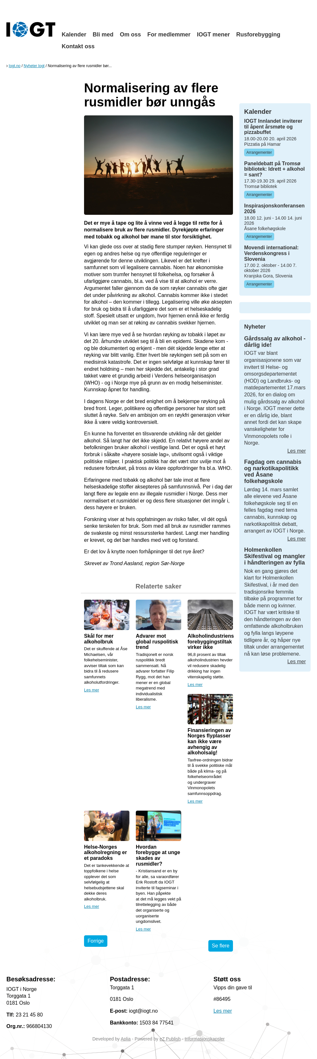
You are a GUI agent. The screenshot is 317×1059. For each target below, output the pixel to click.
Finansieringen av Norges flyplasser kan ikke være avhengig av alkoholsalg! (209, 741)
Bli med (103, 34)
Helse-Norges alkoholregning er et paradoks (105, 852)
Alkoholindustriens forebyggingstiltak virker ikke (211, 641)
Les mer (91, 690)
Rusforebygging (258, 34)
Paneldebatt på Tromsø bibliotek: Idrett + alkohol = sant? (274, 169)
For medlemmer (168, 34)
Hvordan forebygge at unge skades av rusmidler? (158, 855)
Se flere (220, 945)
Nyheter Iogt (34, 66)
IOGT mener (213, 34)
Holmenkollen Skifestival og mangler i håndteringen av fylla (274, 556)
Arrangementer (259, 152)
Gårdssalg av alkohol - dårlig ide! (274, 341)
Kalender (74, 34)
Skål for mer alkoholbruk (98, 638)
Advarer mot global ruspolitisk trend (157, 641)
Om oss (130, 34)
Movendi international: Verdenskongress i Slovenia (271, 253)
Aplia (126, 1038)
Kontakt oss (78, 46)
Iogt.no (14, 66)
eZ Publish (170, 1038)
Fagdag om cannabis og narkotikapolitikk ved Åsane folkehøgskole (272, 471)
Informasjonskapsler (205, 1038)
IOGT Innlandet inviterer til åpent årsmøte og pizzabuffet (273, 126)
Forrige (96, 941)
